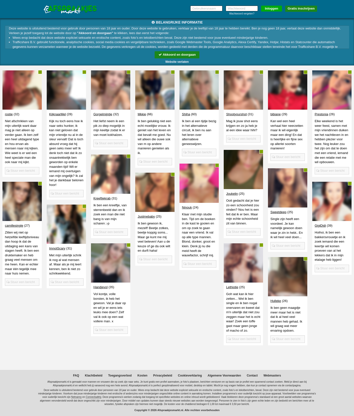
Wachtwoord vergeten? (241, 13)
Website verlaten (177, 62)
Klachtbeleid (93, 375)
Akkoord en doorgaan (177, 54)
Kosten (142, 375)
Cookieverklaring (190, 375)
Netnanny (76, 397)
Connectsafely (93, 397)
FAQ (76, 375)
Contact (252, 375)
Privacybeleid (162, 375)
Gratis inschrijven (301, 8)
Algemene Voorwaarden (224, 375)
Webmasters (272, 375)
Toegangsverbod (120, 375)
